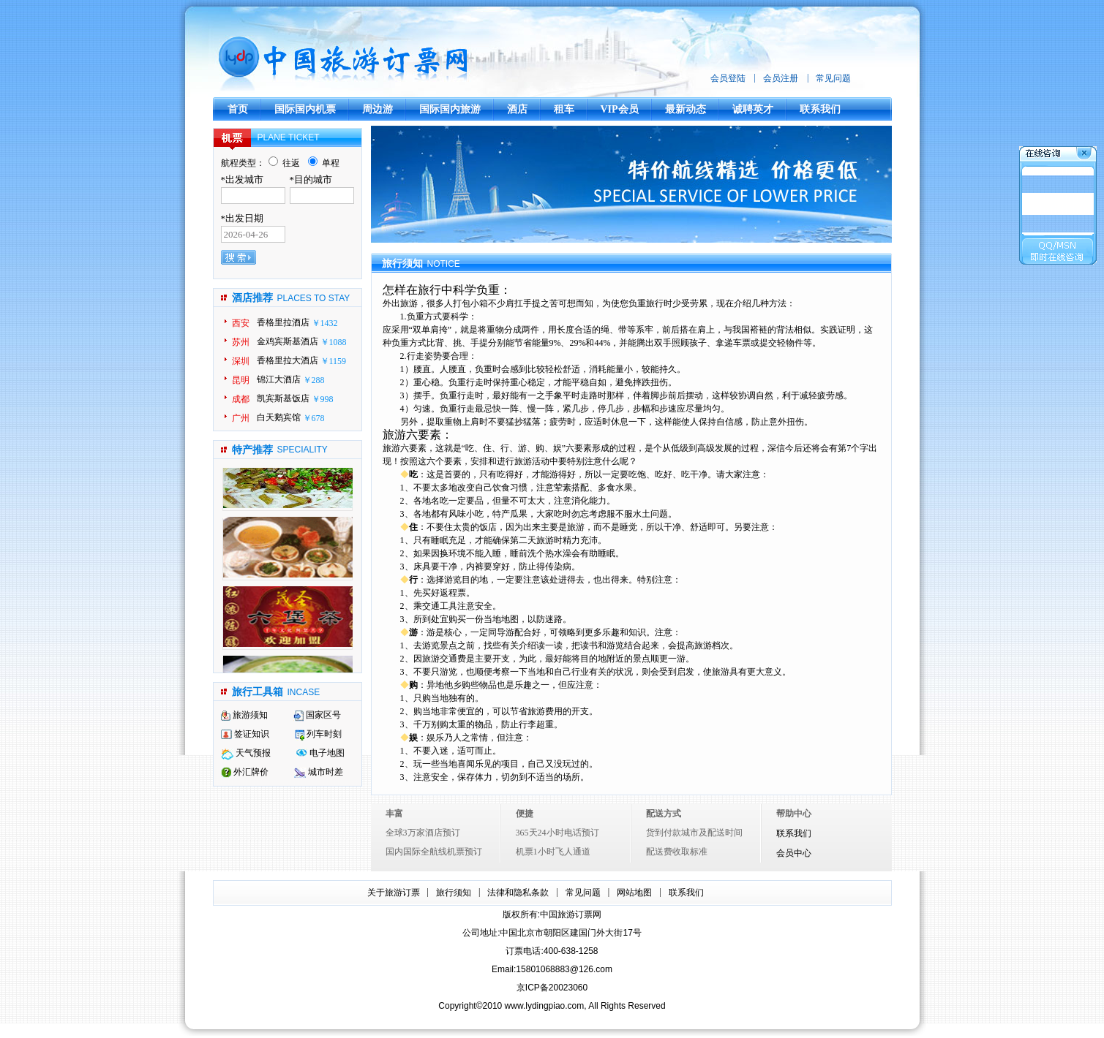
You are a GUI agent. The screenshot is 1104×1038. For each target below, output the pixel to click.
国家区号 (317, 715)
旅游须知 (244, 715)
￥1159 (333, 361)
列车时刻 (318, 734)
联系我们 (820, 109)
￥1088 (333, 342)
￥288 (314, 380)
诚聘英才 (752, 109)
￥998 (323, 399)
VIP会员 (620, 109)
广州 (240, 418)
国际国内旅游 (450, 109)
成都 (240, 399)
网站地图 (634, 892)
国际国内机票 (305, 109)
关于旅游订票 (393, 892)
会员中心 (793, 854)
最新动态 (685, 109)
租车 (564, 109)
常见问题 (833, 78)
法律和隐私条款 (518, 892)
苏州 (240, 342)
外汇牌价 (245, 772)
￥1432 (325, 323)
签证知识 (245, 734)
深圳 (240, 361)
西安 (240, 323)
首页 (238, 109)
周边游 (377, 109)
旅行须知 (453, 892)
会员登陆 (728, 78)
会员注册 (780, 78)
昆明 (240, 380)
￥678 (314, 418)
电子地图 (320, 753)
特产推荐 (252, 449)
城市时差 (318, 772)
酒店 (517, 109)
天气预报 (246, 753)
